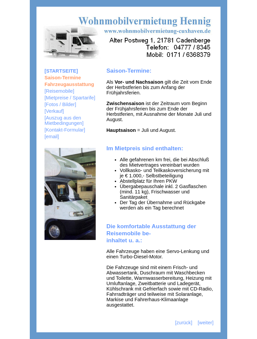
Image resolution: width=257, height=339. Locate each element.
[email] (52, 136)
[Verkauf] (54, 111)
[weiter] (205, 322)
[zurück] (183, 322)
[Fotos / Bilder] (60, 104)
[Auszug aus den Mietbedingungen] (64, 120)
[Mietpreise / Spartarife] (70, 97)
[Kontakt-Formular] (65, 130)
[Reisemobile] (59, 91)
